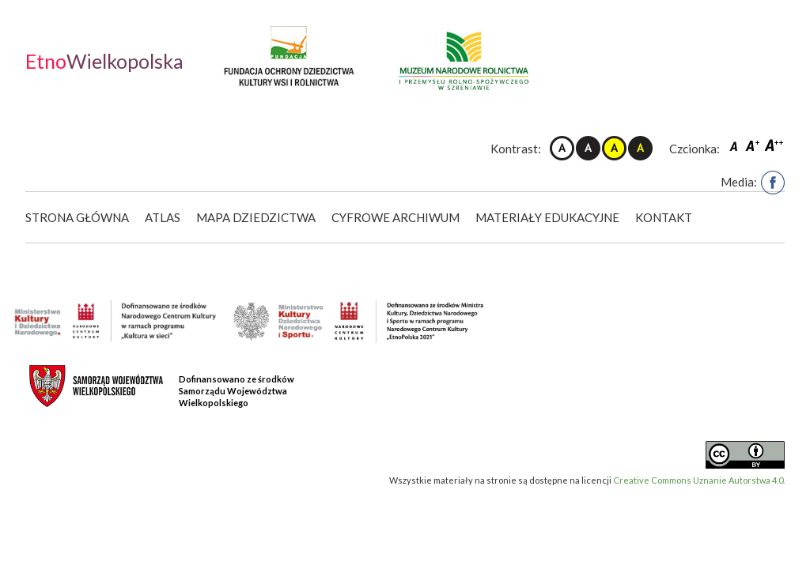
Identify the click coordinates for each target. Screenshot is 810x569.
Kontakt (663, 217)
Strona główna (77, 217)
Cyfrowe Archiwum (395, 217)
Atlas (162, 217)
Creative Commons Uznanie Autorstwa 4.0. (699, 480)
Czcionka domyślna (736, 145)
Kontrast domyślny (562, 148)
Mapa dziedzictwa (256, 217)
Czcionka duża (774, 145)
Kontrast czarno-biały (588, 148)
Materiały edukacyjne (547, 217)
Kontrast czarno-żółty (640, 148)
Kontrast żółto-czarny (614, 148)
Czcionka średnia (754, 145)
